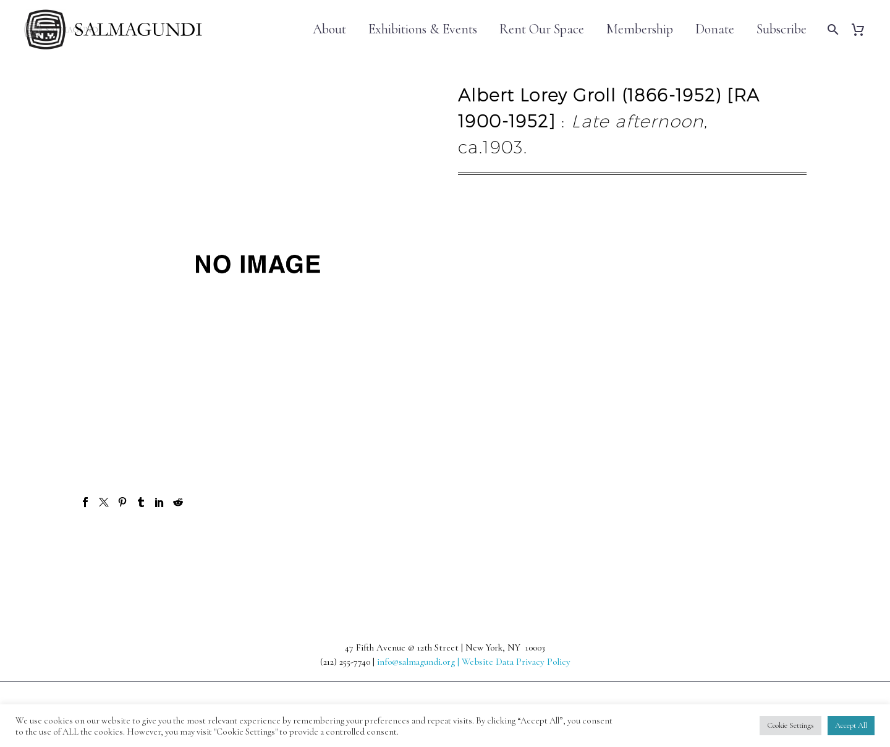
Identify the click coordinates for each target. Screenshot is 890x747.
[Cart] (862, 29)
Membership (639, 29)
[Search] (832, 29)
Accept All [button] (851, 725)
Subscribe (781, 29)
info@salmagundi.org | (419, 661)
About (329, 29)
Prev (106, 547)
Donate (714, 29)
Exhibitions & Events (422, 29)
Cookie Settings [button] (790, 725)
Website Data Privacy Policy (516, 661)
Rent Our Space (541, 29)
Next (783, 547)
